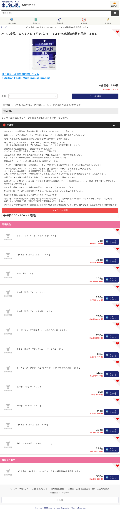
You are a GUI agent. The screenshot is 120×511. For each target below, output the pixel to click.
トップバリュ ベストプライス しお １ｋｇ (36, 235)
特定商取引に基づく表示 (59, 493)
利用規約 (70, 489)
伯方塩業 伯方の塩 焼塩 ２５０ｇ (33, 424)
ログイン (114, 6)
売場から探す (12, 23)
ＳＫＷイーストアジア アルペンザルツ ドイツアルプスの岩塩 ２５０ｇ (49, 368)
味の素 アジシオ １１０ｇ (29, 405)
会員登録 (108, 23)
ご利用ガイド (36, 23)
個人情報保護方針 (58, 489)
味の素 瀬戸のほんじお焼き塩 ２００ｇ (34, 311)
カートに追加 (95, 96)
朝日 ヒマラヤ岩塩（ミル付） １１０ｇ (34, 443)
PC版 (60, 499)
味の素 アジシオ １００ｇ (29, 387)
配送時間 (84, 23)
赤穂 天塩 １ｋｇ (25, 273)
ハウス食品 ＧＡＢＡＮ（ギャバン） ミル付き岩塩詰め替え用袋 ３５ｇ (49, 471)
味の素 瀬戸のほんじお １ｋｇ (31, 292)
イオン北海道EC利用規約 (85, 489)
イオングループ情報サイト (19, 489)
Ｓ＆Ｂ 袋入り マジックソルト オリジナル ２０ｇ (40, 349)
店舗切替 (60, 23)
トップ (3, 27)
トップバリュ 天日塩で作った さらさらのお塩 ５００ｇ (42, 330)
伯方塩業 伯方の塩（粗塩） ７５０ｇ (34, 254)
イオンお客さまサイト (40, 489)
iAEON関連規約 (103, 489)
